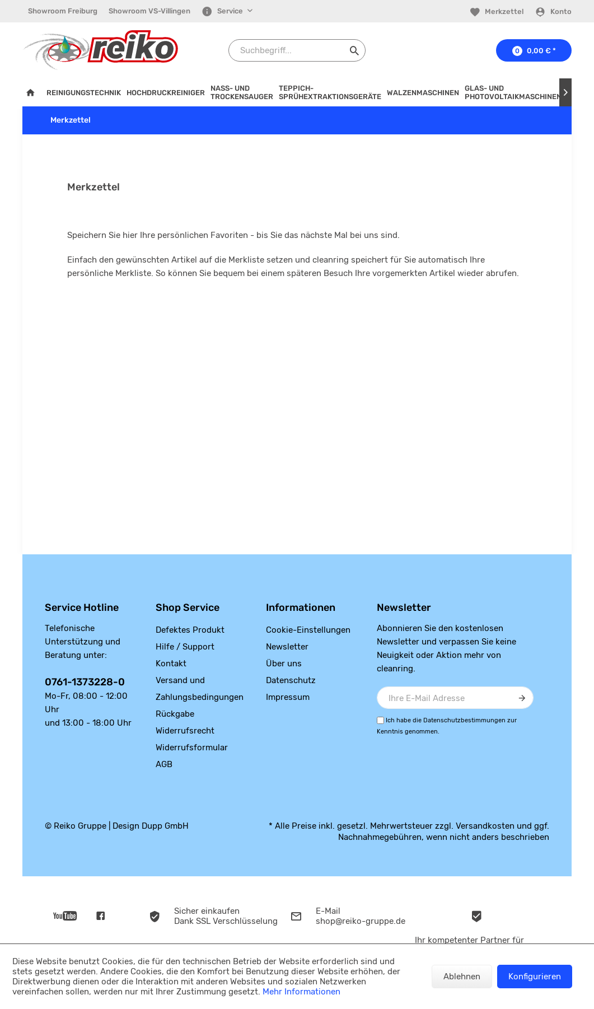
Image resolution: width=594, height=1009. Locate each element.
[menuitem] (62, 11)
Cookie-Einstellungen (308, 630)
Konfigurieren (534, 976)
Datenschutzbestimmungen (464, 720)
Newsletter (287, 647)
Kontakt (171, 663)
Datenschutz (291, 680)
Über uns (284, 663)
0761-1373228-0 (85, 682)
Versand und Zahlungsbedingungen (200, 688)
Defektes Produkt (190, 630)
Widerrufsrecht (185, 731)
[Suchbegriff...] (297, 50)
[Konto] (553, 11)
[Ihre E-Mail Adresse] (455, 697)
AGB (164, 764)
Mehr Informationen (301, 992)
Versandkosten (485, 826)
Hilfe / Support (185, 647)
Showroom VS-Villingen (149, 11)
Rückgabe (175, 714)
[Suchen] (354, 50)
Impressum (288, 697)
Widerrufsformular (192, 747)
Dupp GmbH (165, 826)
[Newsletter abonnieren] (522, 698)
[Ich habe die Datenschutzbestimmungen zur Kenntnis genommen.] (380, 720)
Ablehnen (461, 976)
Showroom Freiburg (62, 11)
